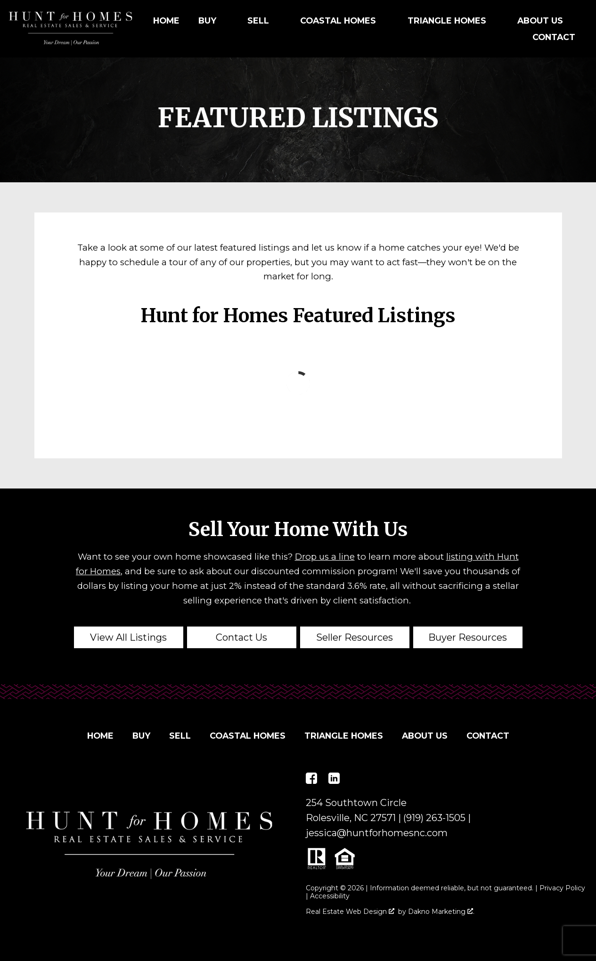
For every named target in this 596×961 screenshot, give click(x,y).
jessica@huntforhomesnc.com (377, 833)
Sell (180, 736)
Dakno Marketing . (441, 912)
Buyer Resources (467, 637)
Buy (141, 736)
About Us (425, 736)
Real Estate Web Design (350, 912)
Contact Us (241, 637)
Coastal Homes (248, 736)
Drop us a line (325, 556)
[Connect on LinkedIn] (334, 778)
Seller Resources (354, 637)
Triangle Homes (343, 736)
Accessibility (330, 896)
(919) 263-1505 (434, 817)
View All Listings (128, 637)
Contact (553, 37)
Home (166, 20)
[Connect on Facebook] (311, 778)
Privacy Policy (562, 888)
